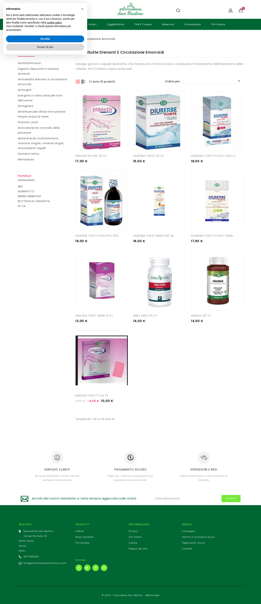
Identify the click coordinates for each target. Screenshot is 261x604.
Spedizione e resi (203, 469)
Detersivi (168, 24)
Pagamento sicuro (130, 469)
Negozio (25, 524)
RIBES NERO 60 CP (145, 315)
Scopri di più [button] (45, 593)
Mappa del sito (138, 548)
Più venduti (83, 542)
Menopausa (26, 159)
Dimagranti (25, 106)
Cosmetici (46, 24)
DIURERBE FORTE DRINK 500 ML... (154, 235)
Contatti (187, 548)
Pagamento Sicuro (193, 542)
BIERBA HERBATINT (30, 196)
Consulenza (192, 24)
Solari (93, 24)
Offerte (80, 530)
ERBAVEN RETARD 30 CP (91, 156)
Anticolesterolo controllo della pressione (39, 130)
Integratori (71, 24)
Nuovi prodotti (85, 536)
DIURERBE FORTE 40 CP (148, 156)
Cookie (133, 542)
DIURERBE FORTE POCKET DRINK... (213, 235)
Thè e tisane (143, 24)
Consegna (188, 530)
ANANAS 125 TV (201, 315)
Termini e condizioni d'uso (198, 536)
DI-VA (22, 206)
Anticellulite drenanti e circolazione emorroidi (42, 81)
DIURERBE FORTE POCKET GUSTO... (214, 156)
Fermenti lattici (28, 154)
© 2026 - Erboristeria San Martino (122, 594)
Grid (78, 81)
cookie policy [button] (54, 569)
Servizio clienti (57, 469)
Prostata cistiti (28, 122)
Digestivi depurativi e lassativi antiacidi (38, 71)
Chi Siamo (218, 24)
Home (25, 24)
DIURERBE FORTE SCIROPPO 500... (97, 235)
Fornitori (24, 176)
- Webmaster (151, 594)
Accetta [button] (45, 585)
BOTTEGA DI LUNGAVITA (34, 201)
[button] (82, 556)
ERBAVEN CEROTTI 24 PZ (91, 395)
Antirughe (25, 90)
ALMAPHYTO (26, 191)
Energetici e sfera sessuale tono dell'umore (40, 98)
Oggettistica (115, 24)
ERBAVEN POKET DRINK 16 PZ (94, 315)
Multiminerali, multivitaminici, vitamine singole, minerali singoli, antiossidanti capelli (41, 143)
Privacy (133, 530)
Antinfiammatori (29, 63)
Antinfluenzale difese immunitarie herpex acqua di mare (42, 114)
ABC (20, 186)
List (83, 82)
